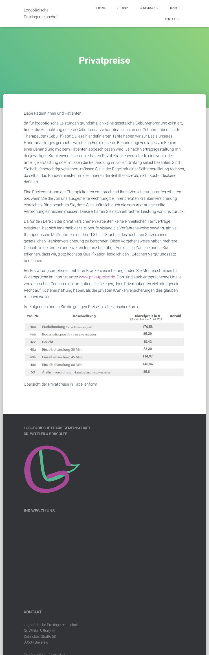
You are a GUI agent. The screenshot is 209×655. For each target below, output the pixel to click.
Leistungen (149, 7)
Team (175, 7)
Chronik (122, 7)
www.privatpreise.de (97, 277)
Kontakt (172, 19)
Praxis (101, 7)
